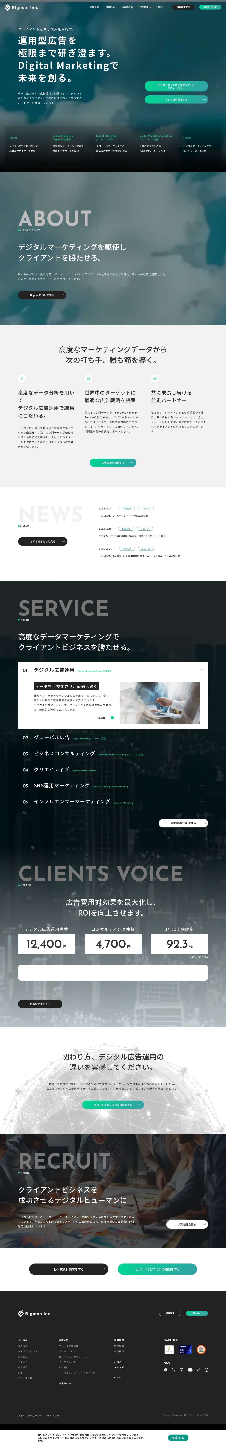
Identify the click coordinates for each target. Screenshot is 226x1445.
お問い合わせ (210, 7)
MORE (105, 713)
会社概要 (23, 1414)
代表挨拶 (23, 1419)
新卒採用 (119, 1419)
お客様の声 (127, 7)
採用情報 (144, 7)
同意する (178, 1438)
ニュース (145, 503)
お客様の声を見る (40, 1077)
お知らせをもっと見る (42, 536)
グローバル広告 (67, 1424)
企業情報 (94, 7)
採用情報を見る (187, 1298)
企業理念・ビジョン (29, 1424)
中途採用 (119, 1424)
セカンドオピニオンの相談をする (157, 1342)
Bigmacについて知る (42, 290)
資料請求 (170, 1386)
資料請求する (183, 7)
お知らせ (160, 7)
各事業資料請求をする (69, 1342)
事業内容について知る (183, 818)
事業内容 (110, 7)
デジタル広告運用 (68, 1419)
